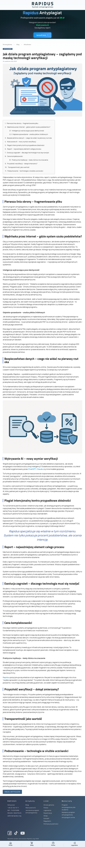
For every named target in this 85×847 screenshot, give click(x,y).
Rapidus (6, 677)
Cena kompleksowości (14, 156)
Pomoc (46, 808)
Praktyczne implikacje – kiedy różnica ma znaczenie (28, 160)
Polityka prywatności (51, 824)
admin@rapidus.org (14, 816)
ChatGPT (32, 469)
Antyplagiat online (68, 817)
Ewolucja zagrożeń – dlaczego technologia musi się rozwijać (27, 153)
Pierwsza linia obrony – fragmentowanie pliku (21, 123)
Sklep (46, 816)
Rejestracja (48, 813)
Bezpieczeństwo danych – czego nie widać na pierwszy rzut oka (28, 138)
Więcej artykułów (12, 792)
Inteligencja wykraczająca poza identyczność (26, 131)
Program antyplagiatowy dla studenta (68, 807)
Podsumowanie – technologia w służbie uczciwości (24, 171)
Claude (40, 469)
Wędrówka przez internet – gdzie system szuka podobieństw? (27, 127)
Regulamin (47, 821)
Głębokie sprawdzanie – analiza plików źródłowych (28, 134)
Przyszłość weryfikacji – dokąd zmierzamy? (21, 164)
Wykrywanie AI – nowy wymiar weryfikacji (20, 142)
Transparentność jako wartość (17, 167)
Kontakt (46, 818)
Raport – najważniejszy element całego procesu (23, 149)
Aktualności (27, 44)
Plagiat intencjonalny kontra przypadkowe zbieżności (24, 145)
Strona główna (7, 44)
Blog (17, 44)
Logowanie (47, 810)
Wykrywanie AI (31, 808)
